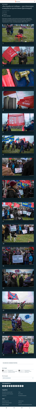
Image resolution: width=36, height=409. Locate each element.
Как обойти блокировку (22, 395)
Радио (19, 392)
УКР (21, 407)
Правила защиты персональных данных (25, 404)
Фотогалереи (5, 4)
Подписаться (4, 395)
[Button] (4, 14)
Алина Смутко (4, 12)
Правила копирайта (5, 404)
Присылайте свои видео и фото (7, 392)
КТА (14, 407)
